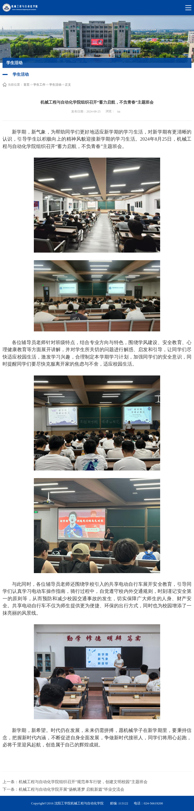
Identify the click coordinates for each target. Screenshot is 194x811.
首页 (26, 84)
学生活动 (55, 84)
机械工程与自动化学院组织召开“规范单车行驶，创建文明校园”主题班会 (83, 782)
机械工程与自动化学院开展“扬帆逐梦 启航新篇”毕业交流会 (71, 789)
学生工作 (39, 84)
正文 (68, 84)
